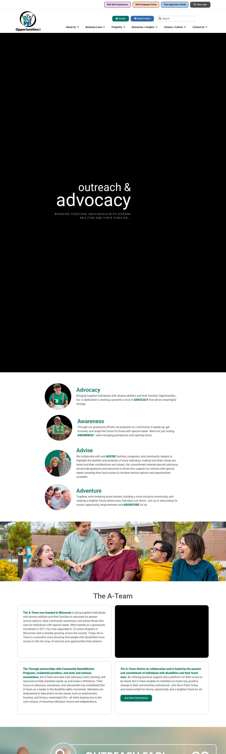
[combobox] (176, 18)
